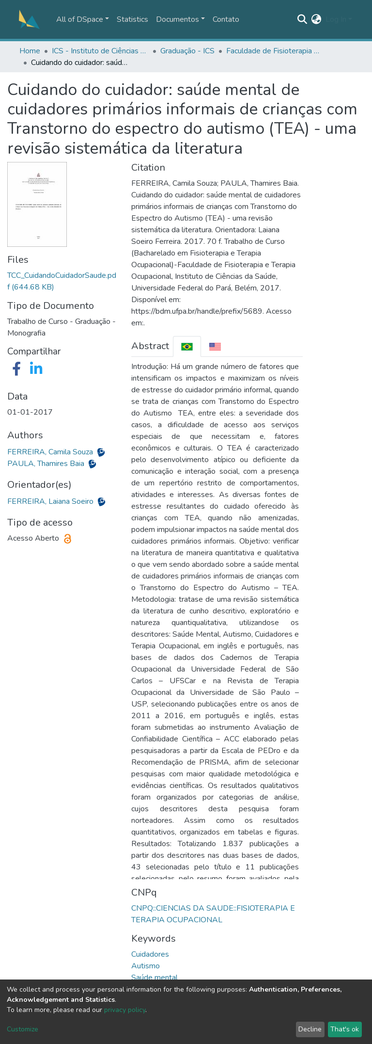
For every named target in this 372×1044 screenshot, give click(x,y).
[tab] (187, 346)
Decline (310, 1029)
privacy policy (124, 1009)
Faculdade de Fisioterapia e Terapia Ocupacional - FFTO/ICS (274, 51)
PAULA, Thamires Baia (46, 463)
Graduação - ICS (187, 51)
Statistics (132, 19)
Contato (226, 19)
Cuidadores (150, 954)
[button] (316, 19)
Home (29, 51)
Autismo (145, 966)
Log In (336, 19)
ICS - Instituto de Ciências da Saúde (100, 51)
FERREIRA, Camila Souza (51, 452)
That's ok (344, 1029)
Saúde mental (154, 977)
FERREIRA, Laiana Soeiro (51, 501)
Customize (22, 1029)
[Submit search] (302, 19)
